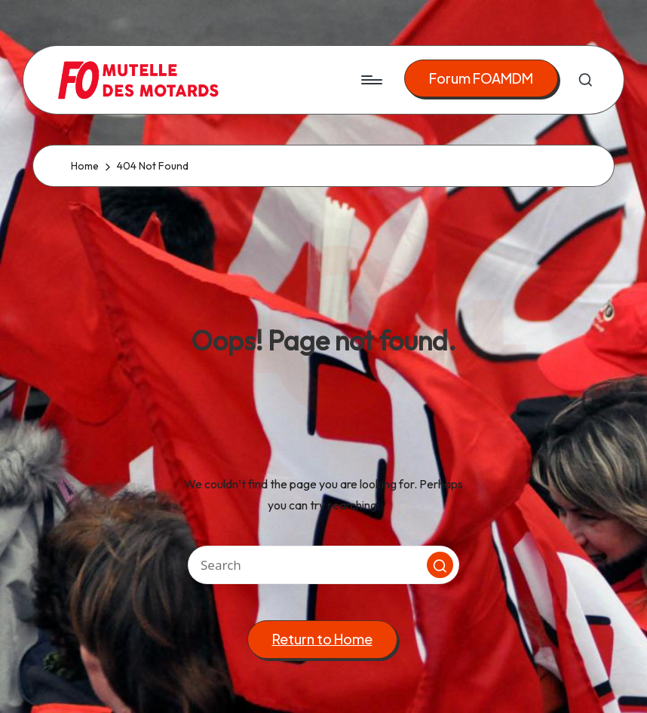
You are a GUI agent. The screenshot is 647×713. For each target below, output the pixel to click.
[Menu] (370, 80)
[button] (481, 79)
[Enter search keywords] (323, 565)
